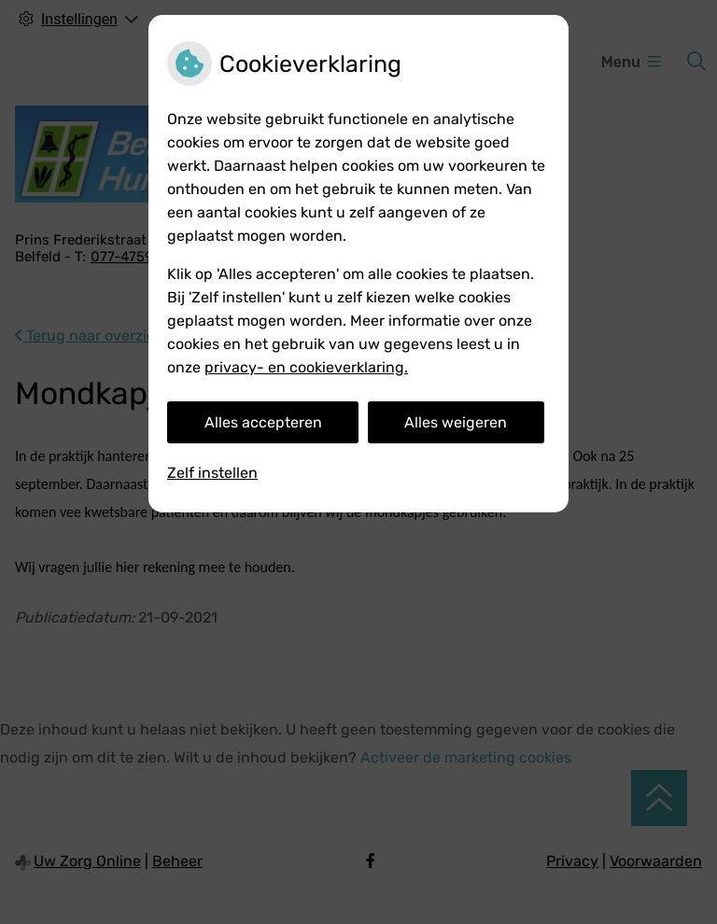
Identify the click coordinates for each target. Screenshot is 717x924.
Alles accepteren (263, 422)
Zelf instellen (212, 473)
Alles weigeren (455, 422)
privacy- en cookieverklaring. (306, 367)
